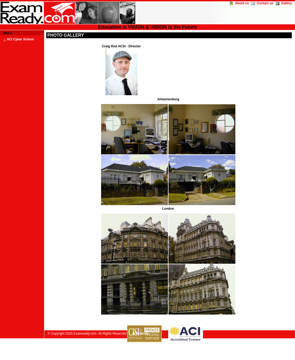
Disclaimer (140, 333)
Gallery (286, 3)
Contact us (265, 3)
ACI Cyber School (20, 39)
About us (242, 3)
